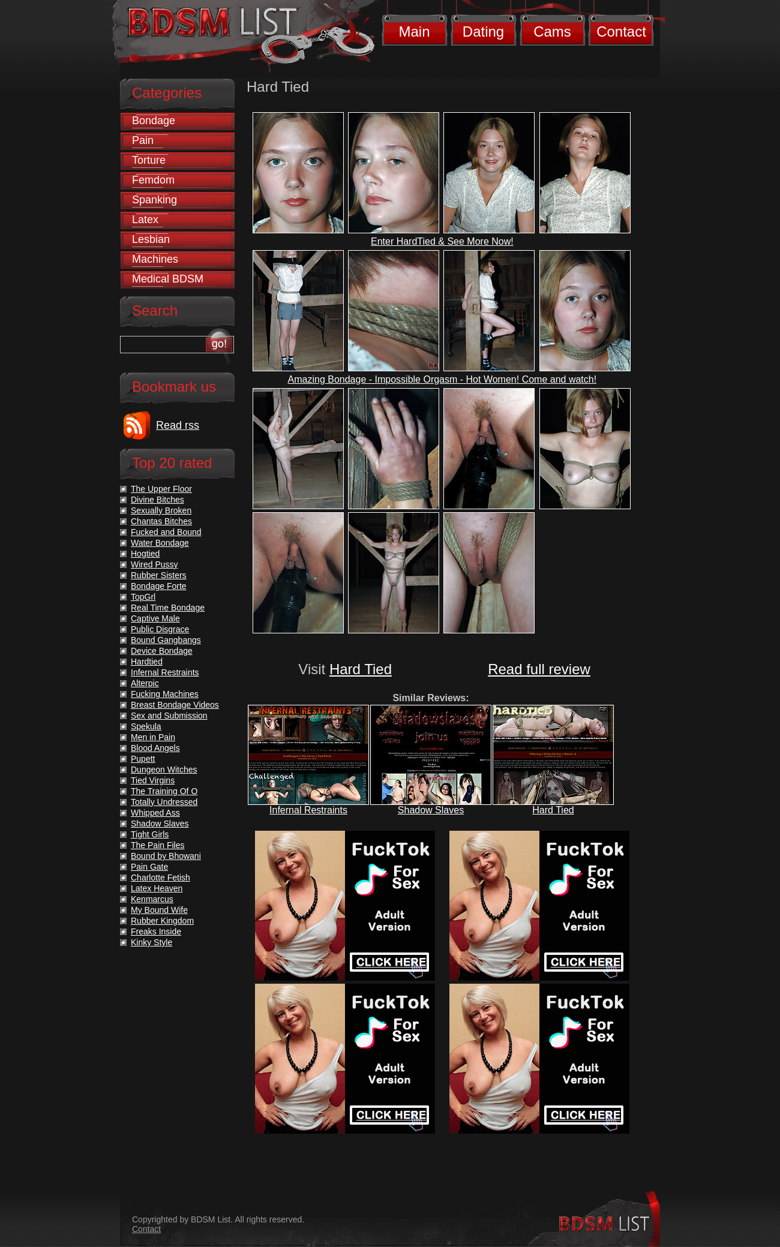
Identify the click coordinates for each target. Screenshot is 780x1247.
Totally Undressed (164, 802)
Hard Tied (360, 669)
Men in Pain (153, 737)
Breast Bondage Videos (175, 705)
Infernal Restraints (308, 810)
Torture (149, 160)
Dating (483, 31)
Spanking (154, 200)
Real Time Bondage (168, 607)
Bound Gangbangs (166, 640)
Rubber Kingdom (162, 921)
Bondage (153, 121)
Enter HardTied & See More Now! (442, 241)
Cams (552, 31)
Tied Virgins (153, 780)
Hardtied (147, 661)
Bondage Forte (159, 586)
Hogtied (145, 553)
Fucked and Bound (166, 532)
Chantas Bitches (161, 521)
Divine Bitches (157, 499)
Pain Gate (149, 867)
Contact (621, 31)
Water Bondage (160, 543)
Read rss (177, 425)
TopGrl (143, 597)
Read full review (539, 669)
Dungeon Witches (164, 769)
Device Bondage (162, 651)
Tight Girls (150, 834)
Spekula (146, 726)
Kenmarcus (152, 899)
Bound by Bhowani (166, 856)
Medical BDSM (167, 279)
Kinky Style (151, 942)
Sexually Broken (161, 510)
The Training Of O (164, 791)
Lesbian (151, 239)
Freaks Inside (156, 931)
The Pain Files (157, 845)
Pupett (143, 759)
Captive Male (155, 618)
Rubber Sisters (159, 575)
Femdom (153, 180)
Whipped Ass (155, 813)
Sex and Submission (169, 715)
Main (414, 31)
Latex (145, 220)
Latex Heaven (156, 888)
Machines (155, 259)
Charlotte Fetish (160, 877)
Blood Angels (155, 748)
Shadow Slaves (431, 810)
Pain (143, 140)
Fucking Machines (165, 694)
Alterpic (145, 683)
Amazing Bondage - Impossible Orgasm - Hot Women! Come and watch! (442, 379)
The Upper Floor (161, 489)
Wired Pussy (154, 564)
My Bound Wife (159, 910)
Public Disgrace (160, 629)
